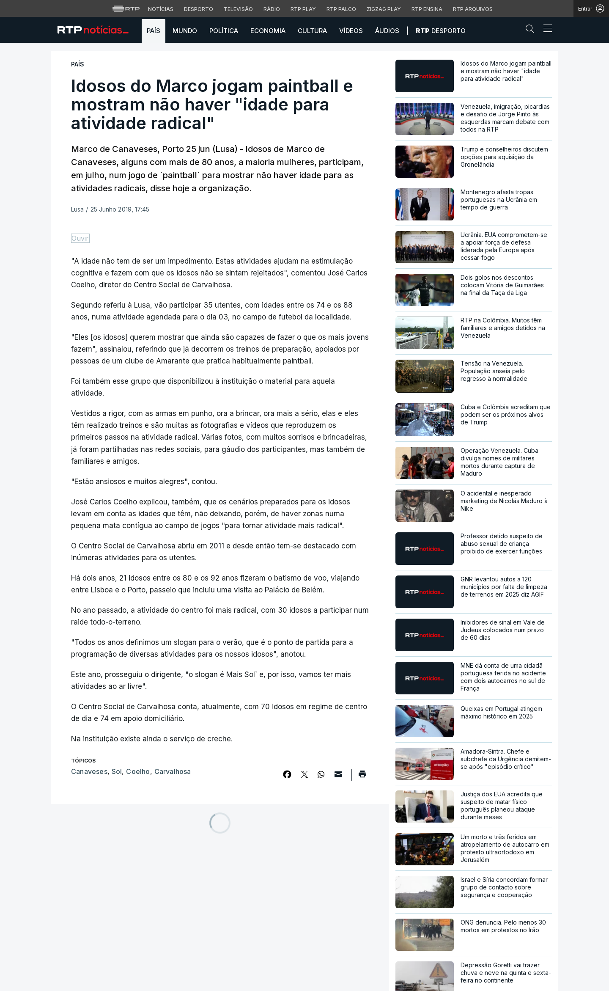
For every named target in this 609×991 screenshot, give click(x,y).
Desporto (441, 31)
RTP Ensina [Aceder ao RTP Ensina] (426, 9)
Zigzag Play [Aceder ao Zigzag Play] (384, 9)
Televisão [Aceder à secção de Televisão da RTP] (238, 9)
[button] (532, 30)
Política (223, 31)
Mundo (185, 31)
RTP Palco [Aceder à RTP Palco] (341, 9)
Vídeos (351, 31)
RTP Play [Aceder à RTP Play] (303, 9)
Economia (267, 31)
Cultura (312, 31)
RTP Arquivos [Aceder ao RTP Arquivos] (473, 9)
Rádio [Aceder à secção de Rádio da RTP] (271, 9)
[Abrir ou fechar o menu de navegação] (545, 29)
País (153, 31)
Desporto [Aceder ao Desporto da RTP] (198, 9)
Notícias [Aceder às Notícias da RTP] (160, 9)
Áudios (387, 31)
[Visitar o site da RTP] (126, 8)
